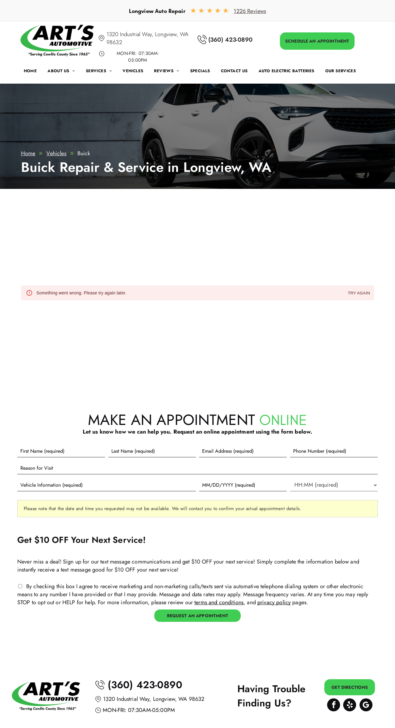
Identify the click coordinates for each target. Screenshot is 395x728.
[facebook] (333, 705)
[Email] (243, 451)
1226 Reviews (250, 11)
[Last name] (152, 451)
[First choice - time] (334, 485)
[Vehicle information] (106, 485)
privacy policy (274, 602)
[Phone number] (334, 451)
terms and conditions (218, 602)
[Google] (366, 705)
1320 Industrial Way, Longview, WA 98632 (154, 699)
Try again (359, 293)
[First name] (61, 451)
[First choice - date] (243, 485)
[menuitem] (36, 72)
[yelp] (349, 705)
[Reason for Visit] (197, 468)
